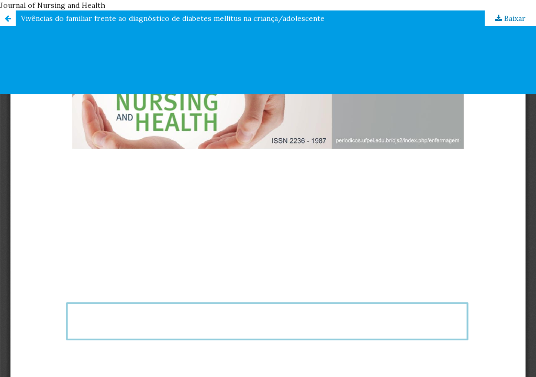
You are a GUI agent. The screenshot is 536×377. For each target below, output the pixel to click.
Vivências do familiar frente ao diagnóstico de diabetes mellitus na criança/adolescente (173, 18)
